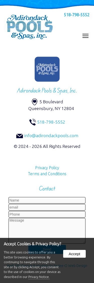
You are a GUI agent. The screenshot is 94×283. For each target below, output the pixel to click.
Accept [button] (74, 254)
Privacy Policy (47, 167)
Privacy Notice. (39, 276)
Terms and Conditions (47, 173)
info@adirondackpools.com (51, 135)
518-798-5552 (76, 15)
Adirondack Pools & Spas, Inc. (47, 90)
